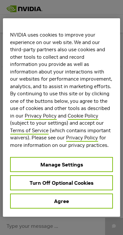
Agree (61, 201)
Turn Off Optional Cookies (61, 183)
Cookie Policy (83, 116)
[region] (61, 117)
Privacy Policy (41, 116)
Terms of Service (29, 130)
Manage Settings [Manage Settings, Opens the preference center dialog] (61, 164)
